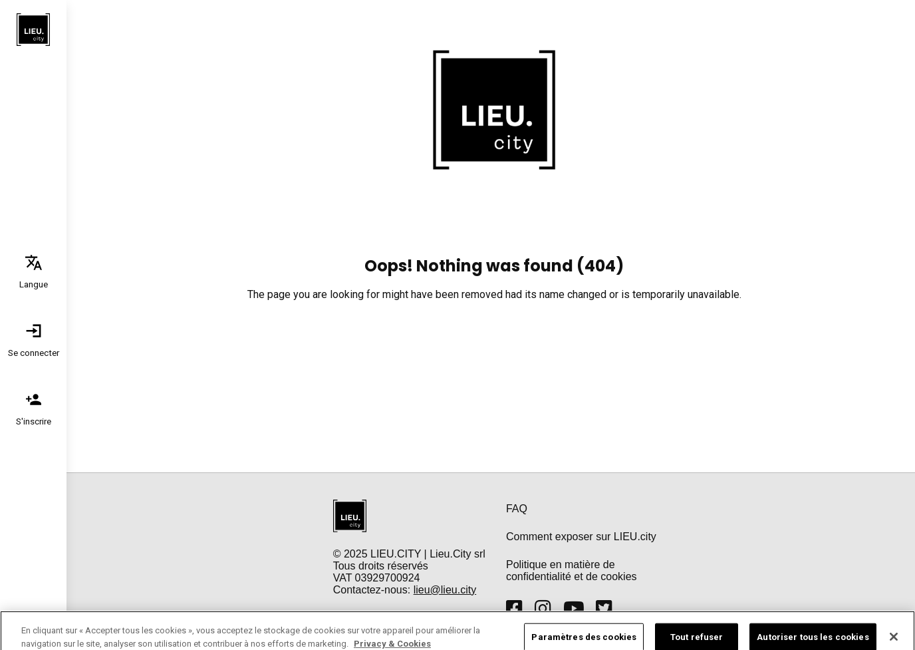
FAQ (516, 508)
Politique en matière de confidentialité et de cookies (571, 570)
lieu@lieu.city (445, 589)
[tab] (33, 271)
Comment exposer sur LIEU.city (581, 536)
